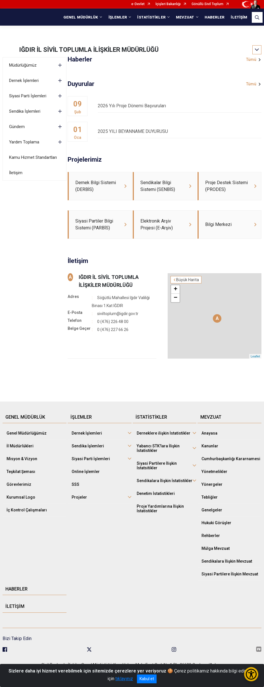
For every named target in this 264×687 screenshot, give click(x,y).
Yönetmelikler (214, 471)
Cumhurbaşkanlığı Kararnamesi (230, 458)
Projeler (79, 497)
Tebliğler (209, 497)
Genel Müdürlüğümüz (27, 433)
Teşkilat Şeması (21, 471)
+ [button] (175, 289)
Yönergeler (212, 484)
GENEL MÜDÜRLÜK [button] (80, 17)
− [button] (175, 298)
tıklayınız (124, 678)
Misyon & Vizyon (22, 458)
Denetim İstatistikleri (156, 493)
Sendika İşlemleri (24, 111)
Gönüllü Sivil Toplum (207, 4)
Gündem (17, 126)
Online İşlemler (86, 471)
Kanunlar (209, 446)
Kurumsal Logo (21, 497)
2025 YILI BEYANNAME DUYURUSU (179, 131)
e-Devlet (138, 4)
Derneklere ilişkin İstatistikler (163, 433)
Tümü (251, 59)
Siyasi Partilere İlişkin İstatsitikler (157, 465)
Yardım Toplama (24, 142)
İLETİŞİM (239, 17)
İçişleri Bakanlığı (168, 4)
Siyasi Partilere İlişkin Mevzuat (229, 574)
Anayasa (209, 433)
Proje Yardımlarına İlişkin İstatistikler (160, 508)
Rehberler (210, 535)
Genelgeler (211, 510)
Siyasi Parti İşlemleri (27, 95)
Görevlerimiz (19, 484)
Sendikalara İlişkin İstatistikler (164, 480)
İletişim (15, 172)
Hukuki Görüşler (216, 523)
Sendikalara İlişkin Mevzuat (226, 561)
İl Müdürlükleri (20, 446)
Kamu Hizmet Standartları (33, 157)
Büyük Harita (187, 279)
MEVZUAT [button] (185, 17)
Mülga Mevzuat (215, 548)
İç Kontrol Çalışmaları (27, 510)
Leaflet (255, 356)
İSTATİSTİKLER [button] (151, 17)
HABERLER (215, 17)
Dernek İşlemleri (24, 80)
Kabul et (147, 678)
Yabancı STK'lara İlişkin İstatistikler (158, 448)
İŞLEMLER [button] (118, 17)
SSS (75, 484)
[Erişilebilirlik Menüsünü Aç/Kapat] (251, 674)
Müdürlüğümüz (23, 65)
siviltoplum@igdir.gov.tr (117, 313)
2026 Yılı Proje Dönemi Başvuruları (179, 105)
